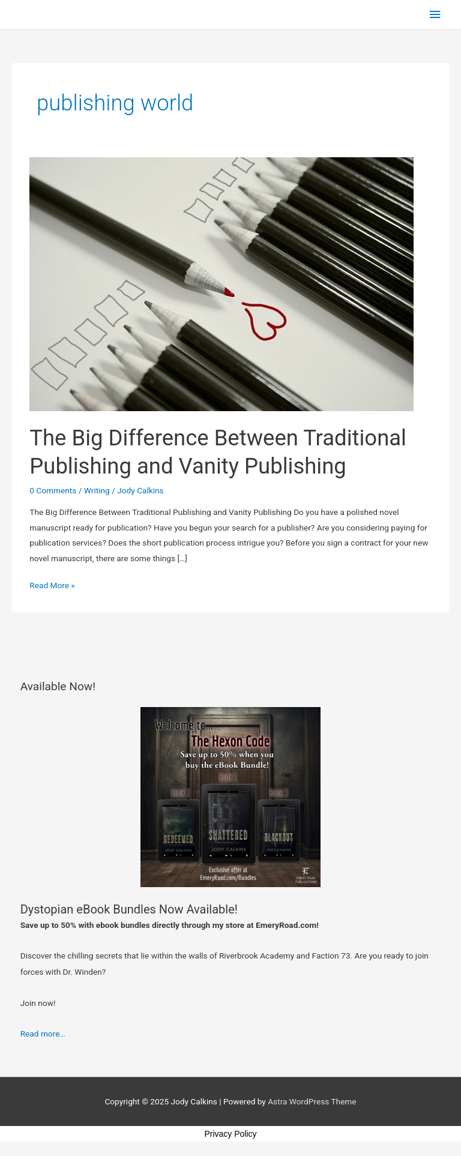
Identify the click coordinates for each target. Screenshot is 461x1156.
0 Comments (52, 490)
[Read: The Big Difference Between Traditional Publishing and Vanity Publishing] (221, 283)
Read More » (52, 584)
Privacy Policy (230, 1134)
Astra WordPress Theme (312, 1101)
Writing (97, 490)
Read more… (42, 1033)
